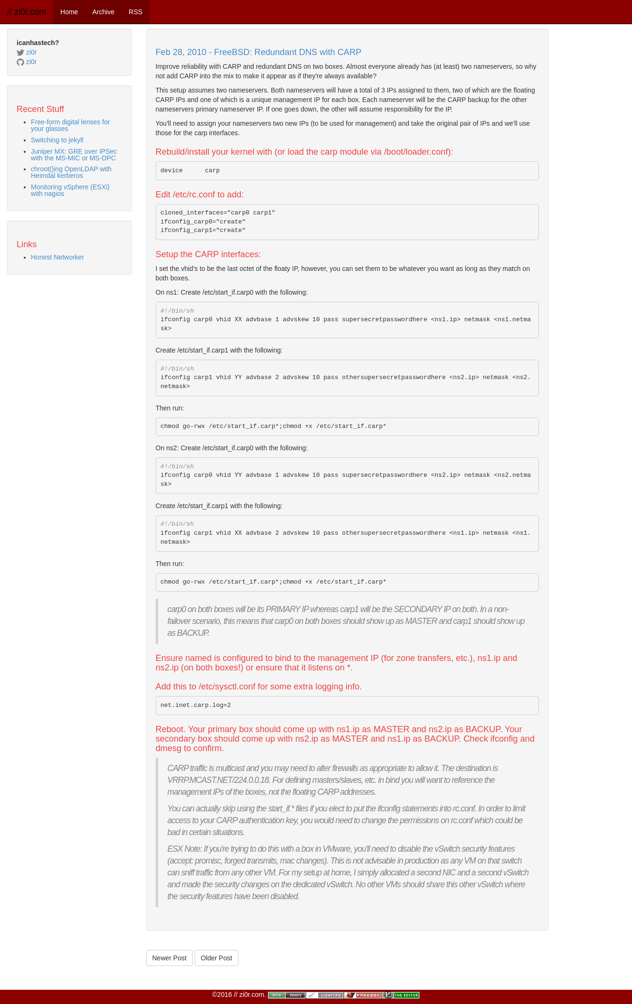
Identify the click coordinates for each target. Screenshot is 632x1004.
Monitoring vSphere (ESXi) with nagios (70, 190)
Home (69, 12)
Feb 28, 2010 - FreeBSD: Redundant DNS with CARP (259, 52)
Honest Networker (57, 257)
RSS (135, 12)
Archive (103, 12)
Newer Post (169, 958)
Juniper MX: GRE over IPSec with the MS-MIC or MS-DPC (74, 155)
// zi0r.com (26, 12)
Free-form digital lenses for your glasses (70, 125)
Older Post (216, 958)
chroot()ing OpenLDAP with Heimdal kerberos (71, 172)
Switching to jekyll (57, 140)
